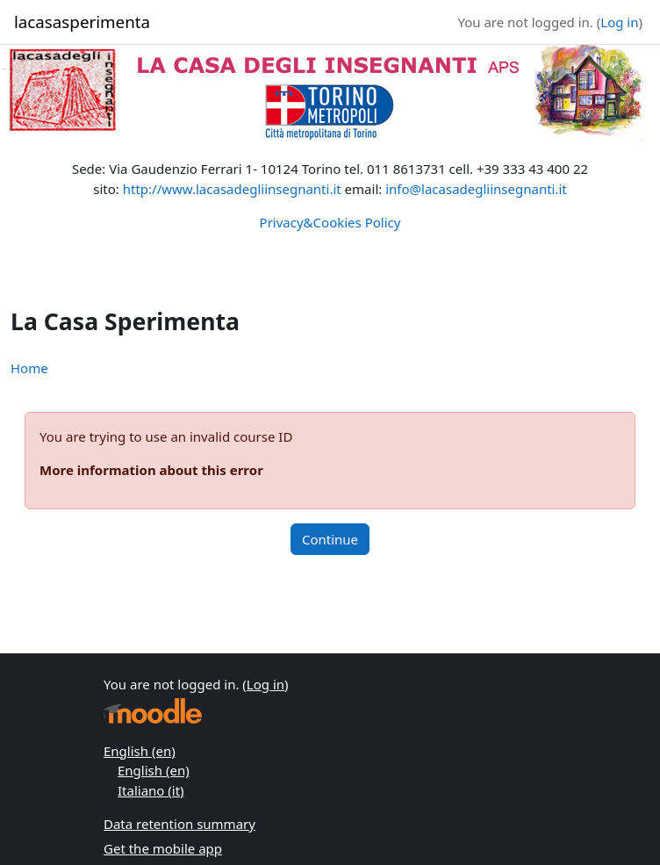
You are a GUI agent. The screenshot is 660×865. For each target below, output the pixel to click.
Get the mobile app (163, 848)
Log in (619, 22)
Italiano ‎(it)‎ (151, 790)
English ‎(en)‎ (140, 751)
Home (29, 368)
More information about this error (151, 470)
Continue (330, 539)
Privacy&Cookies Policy (330, 222)
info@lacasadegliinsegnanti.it (476, 189)
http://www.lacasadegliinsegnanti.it (232, 189)
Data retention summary (179, 824)
